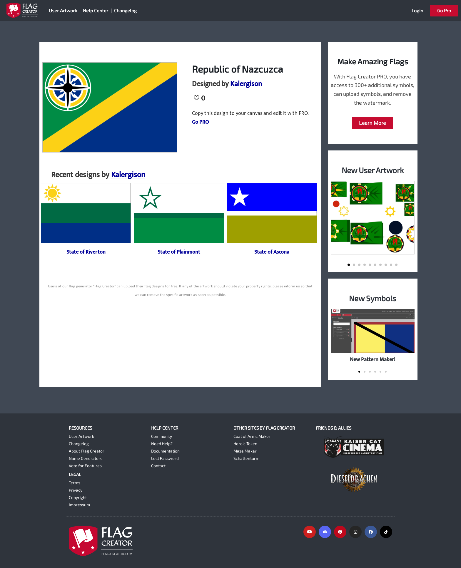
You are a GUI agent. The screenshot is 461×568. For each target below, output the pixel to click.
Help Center (95, 10)
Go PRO (200, 122)
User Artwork (63, 10)
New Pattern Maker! (372, 359)
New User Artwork (373, 170)
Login (417, 10)
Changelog (125, 10)
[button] (349, 265)
